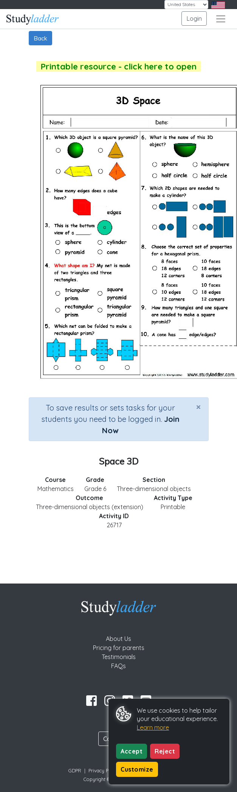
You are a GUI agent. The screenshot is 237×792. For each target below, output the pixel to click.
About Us (118, 638)
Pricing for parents (118, 648)
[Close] (198, 407)
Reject (165, 751)
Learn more (153, 727)
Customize (137, 769)
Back (40, 38)
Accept (132, 751)
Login (194, 18)
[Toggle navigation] (221, 19)
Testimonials (119, 657)
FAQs (118, 666)
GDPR (74, 770)
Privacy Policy (103, 770)
